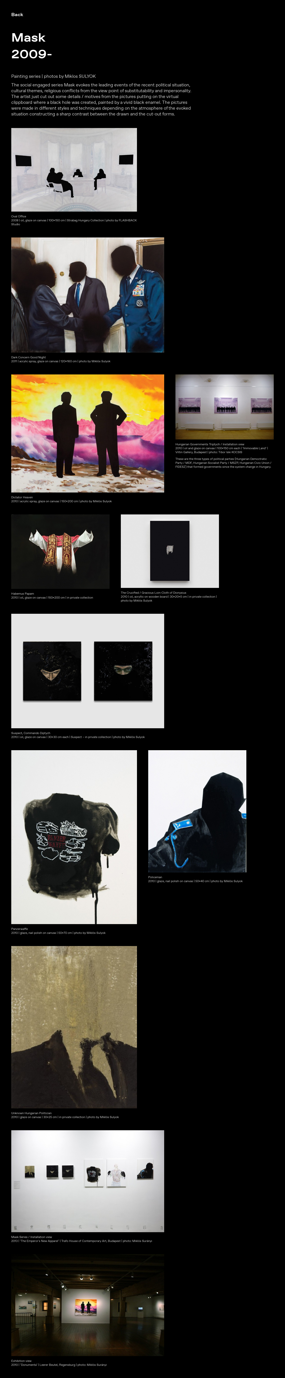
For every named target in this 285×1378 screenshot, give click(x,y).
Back (17, 14)
